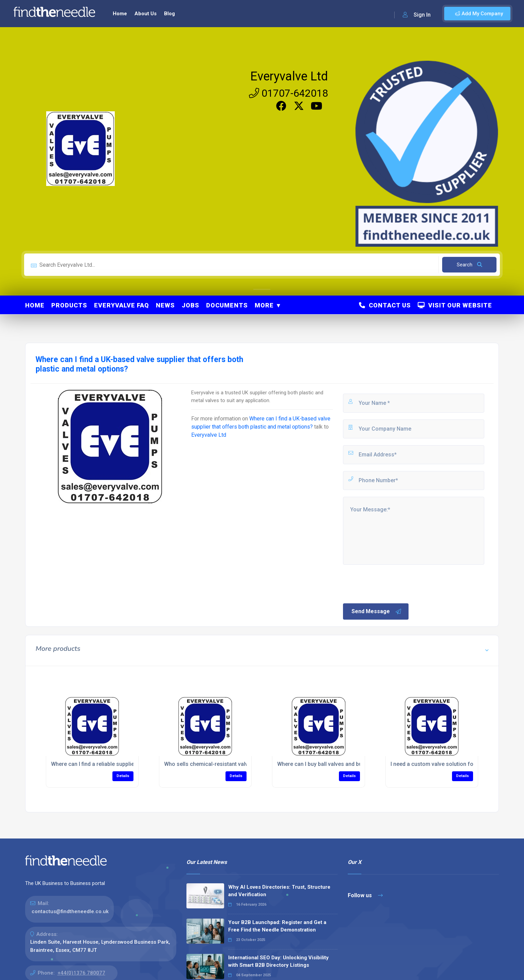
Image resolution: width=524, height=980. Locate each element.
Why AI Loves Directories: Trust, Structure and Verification (279, 891)
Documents (227, 305)
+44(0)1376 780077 (81, 973)
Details (122, 776)
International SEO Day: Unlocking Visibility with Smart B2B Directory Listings (278, 961)
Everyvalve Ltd (289, 76)
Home (120, 14)
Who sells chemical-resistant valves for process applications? (242, 764)
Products (69, 305)
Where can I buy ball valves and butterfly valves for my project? (355, 764)
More (264, 305)
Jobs (190, 305)
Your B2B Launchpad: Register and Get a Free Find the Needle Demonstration (277, 926)
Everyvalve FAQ (121, 305)
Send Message (376, 611)
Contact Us (385, 305)
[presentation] (393, 583)
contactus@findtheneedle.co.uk (70, 911)
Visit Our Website (455, 305)
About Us (145, 14)
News (165, 305)
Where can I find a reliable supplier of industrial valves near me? (130, 764)
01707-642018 (288, 93)
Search (469, 265)
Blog (169, 14)
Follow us (365, 895)
